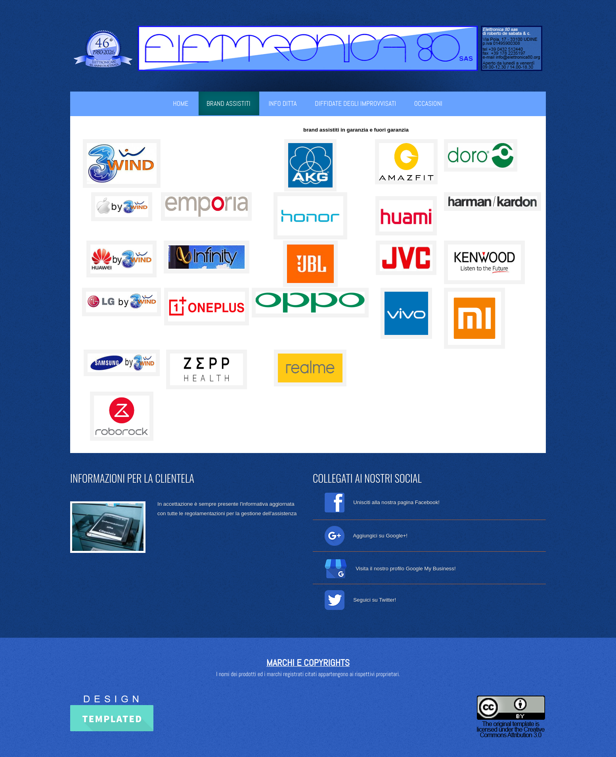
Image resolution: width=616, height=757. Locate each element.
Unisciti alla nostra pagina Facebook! (382, 502)
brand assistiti (229, 103)
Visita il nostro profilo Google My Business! (390, 569)
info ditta (282, 103)
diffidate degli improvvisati (355, 103)
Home (180, 103)
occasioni (428, 103)
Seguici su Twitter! (360, 600)
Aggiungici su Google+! (366, 536)
